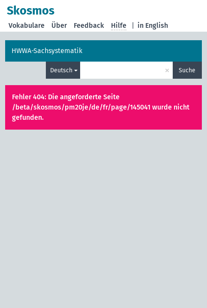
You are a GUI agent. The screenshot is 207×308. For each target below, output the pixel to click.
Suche (187, 70)
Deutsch (61, 70)
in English (153, 25)
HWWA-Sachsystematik (47, 51)
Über (59, 25)
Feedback (89, 25)
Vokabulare (27, 25)
